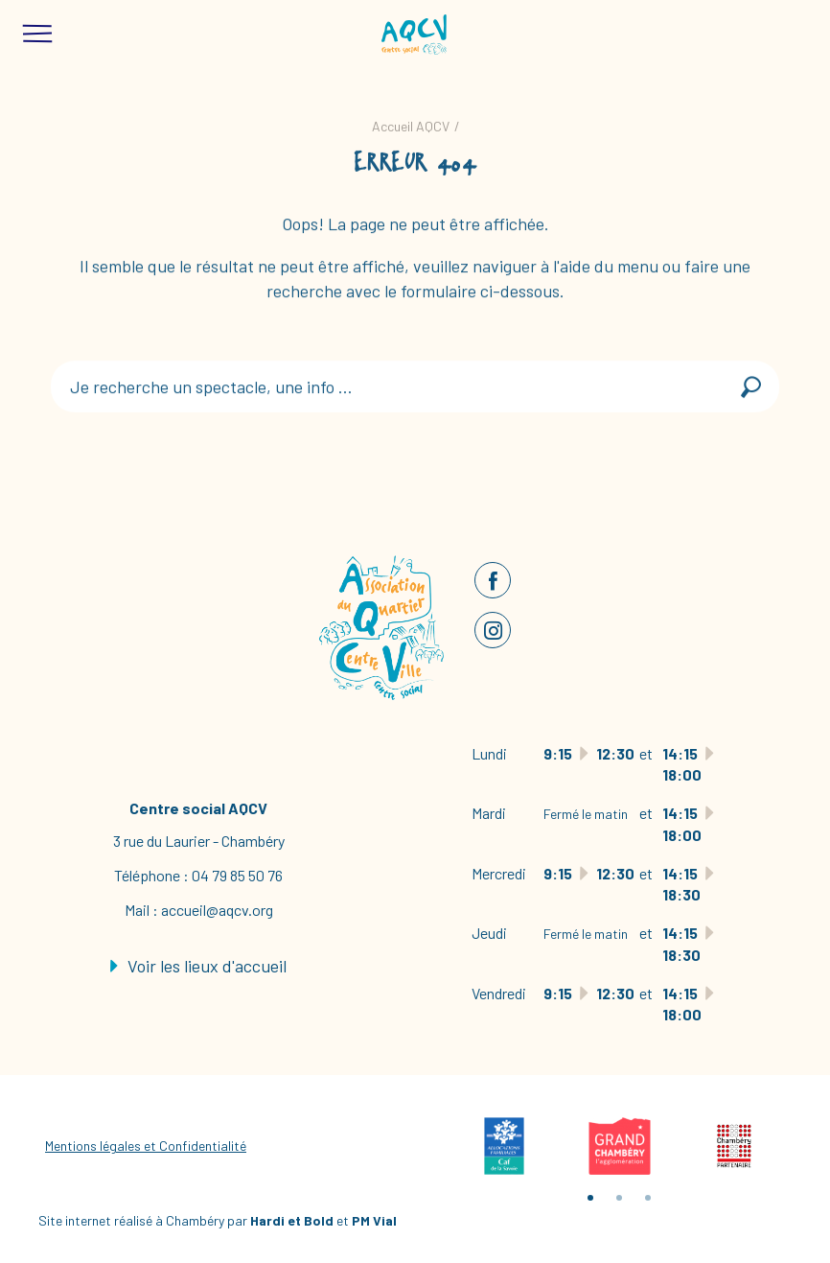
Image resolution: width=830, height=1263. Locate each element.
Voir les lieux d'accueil (198, 965)
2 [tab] (619, 1197)
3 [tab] (647, 1197)
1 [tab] (590, 1197)
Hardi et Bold (292, 1220)
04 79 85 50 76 (237, 875)
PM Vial (374, 1220)
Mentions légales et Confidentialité (145, 1145)
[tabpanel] (504, 1146)
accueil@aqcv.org (217, 909)
